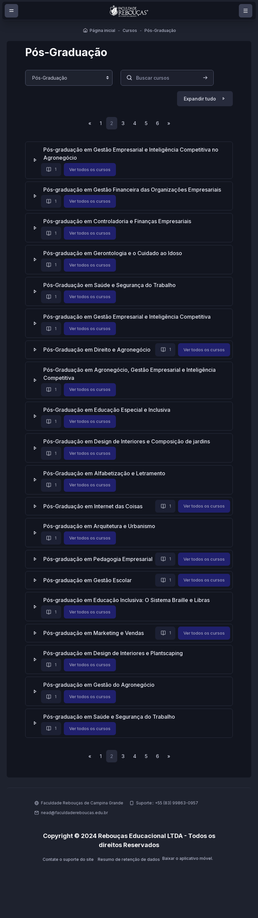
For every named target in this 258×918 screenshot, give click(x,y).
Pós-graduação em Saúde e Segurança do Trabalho (111, 738)
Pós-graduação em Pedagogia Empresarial (99, 569)
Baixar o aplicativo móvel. (188, 881)
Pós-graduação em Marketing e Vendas (95, 655)
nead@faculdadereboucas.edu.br (74, 835)
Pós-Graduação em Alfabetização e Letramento (106, 484)
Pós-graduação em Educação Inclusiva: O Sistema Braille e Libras (128, 622)
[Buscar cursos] (168, 77)
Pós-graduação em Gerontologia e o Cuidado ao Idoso (114, 253)
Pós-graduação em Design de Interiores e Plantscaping (114, 675)
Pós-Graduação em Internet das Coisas (94, 517)
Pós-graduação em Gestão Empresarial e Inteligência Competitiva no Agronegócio (132, 154)
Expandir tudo (198, 98)
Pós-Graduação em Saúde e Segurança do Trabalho (111, 285)
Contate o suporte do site (67, 881)
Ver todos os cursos (91, 169)
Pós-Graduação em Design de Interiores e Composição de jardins (128, 452)
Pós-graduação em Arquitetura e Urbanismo (101, 537)
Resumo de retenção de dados (129, 881)
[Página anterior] (88, 123)
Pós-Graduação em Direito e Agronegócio (98, 349)
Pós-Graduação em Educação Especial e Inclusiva (108, 420)
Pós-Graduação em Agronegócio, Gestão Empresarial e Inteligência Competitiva (131, 384)
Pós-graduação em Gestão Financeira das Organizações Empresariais (134, 190)
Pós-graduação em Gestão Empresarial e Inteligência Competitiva (128, 317)
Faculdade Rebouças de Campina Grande (82, 825)
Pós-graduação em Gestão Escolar (89, 602)
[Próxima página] (170, 123)
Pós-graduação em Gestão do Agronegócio (100, 707)
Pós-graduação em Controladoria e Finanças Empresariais (119, 221)
